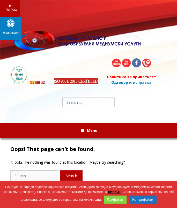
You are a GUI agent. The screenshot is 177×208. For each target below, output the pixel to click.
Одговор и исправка (131, 82)
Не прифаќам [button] (142, 200)
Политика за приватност (131, 76)
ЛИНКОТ (114, 192)
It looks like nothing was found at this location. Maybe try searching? (67, 162)
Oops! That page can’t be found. (52, 149)
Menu (92, 130)
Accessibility (11, 33)
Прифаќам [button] (115, 200)
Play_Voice (10, 9)
